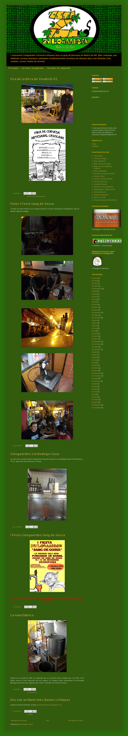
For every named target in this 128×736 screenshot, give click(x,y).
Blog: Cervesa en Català (102, 164)
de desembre (96, 289)
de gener (95, 310)
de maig (94, 281)
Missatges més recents (19, 720)
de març (94, 278)
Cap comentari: (18, 445)
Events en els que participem (36, 196)
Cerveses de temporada (58, 68)
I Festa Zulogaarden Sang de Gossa (37, 535)
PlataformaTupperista (101, 195)
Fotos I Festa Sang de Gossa (32, 204)
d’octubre (95, 315)
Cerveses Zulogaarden (33, 68)
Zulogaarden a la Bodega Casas (34, 454)
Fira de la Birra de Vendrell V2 (33, 79)
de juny (94, 296)
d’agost (94, 291)
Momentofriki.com (100, 192)
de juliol (94, 294)
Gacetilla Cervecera (100, 182)
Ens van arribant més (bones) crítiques (40, 700)
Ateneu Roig (98, 156)
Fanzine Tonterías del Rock (103, 179)
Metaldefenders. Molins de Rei (104, 189)
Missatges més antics (76, 720)
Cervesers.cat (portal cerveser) (104, 173)
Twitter (94, 144)
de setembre (96, 318)
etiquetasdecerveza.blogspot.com (49, 705)
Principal (13, 68)
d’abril (94, 302)
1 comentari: (17, 193)
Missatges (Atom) (27, 724)
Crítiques (30, 714)
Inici (47, 720)
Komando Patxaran (100, 184)
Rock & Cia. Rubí (100, 197)
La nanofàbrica (22, 615)
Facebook (95, 146)
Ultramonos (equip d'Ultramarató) (105, 200)
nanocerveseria (32, 692)
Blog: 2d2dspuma (100, 161)
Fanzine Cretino (99, 176)
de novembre (96, 312)
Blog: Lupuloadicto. (100, 171)
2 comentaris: (17, 607)
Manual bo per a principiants (103, 187)
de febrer (95, 286)
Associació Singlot (100, 158)
